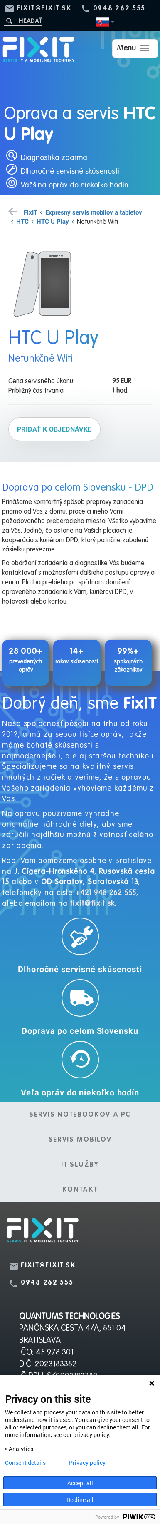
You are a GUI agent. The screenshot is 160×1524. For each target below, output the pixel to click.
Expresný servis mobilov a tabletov (93, 212)
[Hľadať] (23, 20)
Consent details (25, 1462)
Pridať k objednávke (54, 429)
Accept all (80, 1483)
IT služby (79, 1165)
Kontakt (80, 1190)
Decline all (80, 1500)
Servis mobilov (80, 1140)
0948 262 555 (119, 8)
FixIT (30, 212)
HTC (22, 221)
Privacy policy (87, 1462)
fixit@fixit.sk (44, 8)
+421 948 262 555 (105, 893)
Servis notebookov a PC (79, 1115)
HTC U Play (53, 221)
